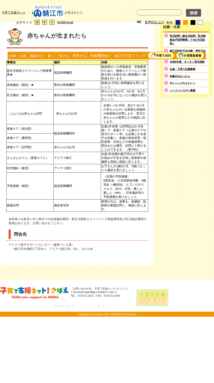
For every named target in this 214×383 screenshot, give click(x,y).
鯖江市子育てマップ (129, 56)
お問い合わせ (102, 369)
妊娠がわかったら (180, 139)
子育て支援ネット (14, 75)
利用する (79, 56)
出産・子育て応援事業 (182, 131)
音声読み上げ (154, 22)
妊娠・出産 (17, 56)
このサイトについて (34, 369)
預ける (63, 56)
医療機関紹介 (100, 56)
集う (51, 56)
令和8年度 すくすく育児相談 (187, 124)
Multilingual (65, 22)
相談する (37, 56)
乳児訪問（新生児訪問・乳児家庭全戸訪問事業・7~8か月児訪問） (188, 102)
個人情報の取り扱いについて (70, 369)
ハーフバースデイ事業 (182, 153)
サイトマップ (7, 369)
